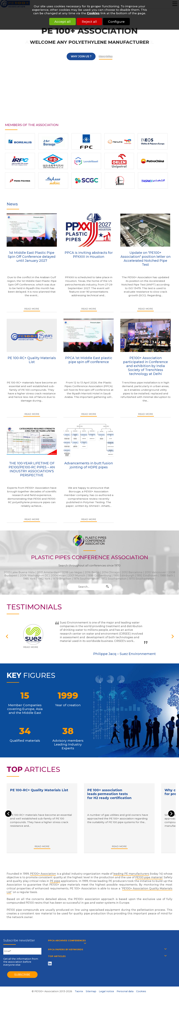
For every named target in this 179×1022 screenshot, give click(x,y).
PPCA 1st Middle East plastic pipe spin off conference (88, 360)
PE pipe (55, 881)
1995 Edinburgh (123, 575)
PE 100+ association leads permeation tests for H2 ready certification (110, 794)
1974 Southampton (86, 578)
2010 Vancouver (155, 572)
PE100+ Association (43, 873)
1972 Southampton (114, 578)
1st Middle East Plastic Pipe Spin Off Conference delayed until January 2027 (31, 257)
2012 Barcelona (132, 572)
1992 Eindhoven (147, 575)
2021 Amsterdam (48, 572)
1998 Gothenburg (99, 575)
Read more (31, 308)
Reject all (89, 22)
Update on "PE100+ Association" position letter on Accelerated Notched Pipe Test (146, 259)
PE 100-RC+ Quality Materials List (32, 360)
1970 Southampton (142, 578)
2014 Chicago (110, 572)
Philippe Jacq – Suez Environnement (124, 654)
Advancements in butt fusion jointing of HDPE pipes (89, 465)
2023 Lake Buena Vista (19, 572)
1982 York (44, 578)
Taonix (79, 991)
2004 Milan (58, 575)
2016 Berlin (92, 572)
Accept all (59, 22)
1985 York (29, 578)
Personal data (125, 991)
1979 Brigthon (62, 578)
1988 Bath (166, 575)
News (12, 204)
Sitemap (91, 991)
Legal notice (106, 991)
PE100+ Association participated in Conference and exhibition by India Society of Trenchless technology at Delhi (146, 366)
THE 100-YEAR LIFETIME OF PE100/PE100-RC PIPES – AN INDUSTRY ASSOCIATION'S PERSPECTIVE (32, 469)
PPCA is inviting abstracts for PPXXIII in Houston (88, 255)
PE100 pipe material (149, 877)
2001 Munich (76, 575)
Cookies (93, 13)
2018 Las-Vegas (72, 572)
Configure (120, 22)
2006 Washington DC (34, 575)
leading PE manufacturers (131, 873)
